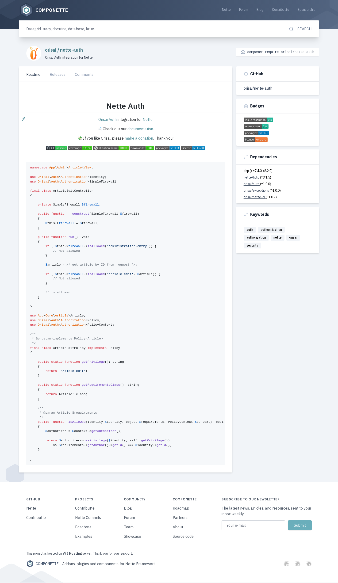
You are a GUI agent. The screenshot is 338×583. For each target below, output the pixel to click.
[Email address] (253, 526)
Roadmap (181, 508)
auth (249, 230)
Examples (83, 536)
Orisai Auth (107, 120)
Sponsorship (306, 10)
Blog (260, 10)
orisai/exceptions (257, 191)
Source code (183, 536)
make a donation (139, 138)
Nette (226, 10)
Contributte (280, 10)
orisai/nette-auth (258, 88)
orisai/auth (252, 184)
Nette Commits (88, 518)
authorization (256, 238)
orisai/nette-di (255, 197)
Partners (180, 518)
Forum (243, 10)
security (252, 246)
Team (129, 527)
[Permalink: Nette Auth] (24, 119)
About (178, 527)
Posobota (83, 527)
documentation (140, 129)
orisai (51, 50)
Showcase (132, 536)
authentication (271, 230)
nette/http (252, 177)
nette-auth (71, 50)
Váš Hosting (72, 554)
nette (277, 238)
